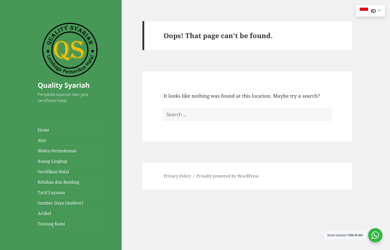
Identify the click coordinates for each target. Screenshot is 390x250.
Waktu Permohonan (57, 151)
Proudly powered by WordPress (227, 176)
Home (43, 130)
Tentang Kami (51, 224)
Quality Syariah (64, 85)
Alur (42, 140)
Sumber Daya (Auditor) (60, 203)
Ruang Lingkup (52, 161)
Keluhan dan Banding (58, 182)
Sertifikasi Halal (53, 171)
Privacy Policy (177, 176)
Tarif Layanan (51, 192)
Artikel (44, 213)
